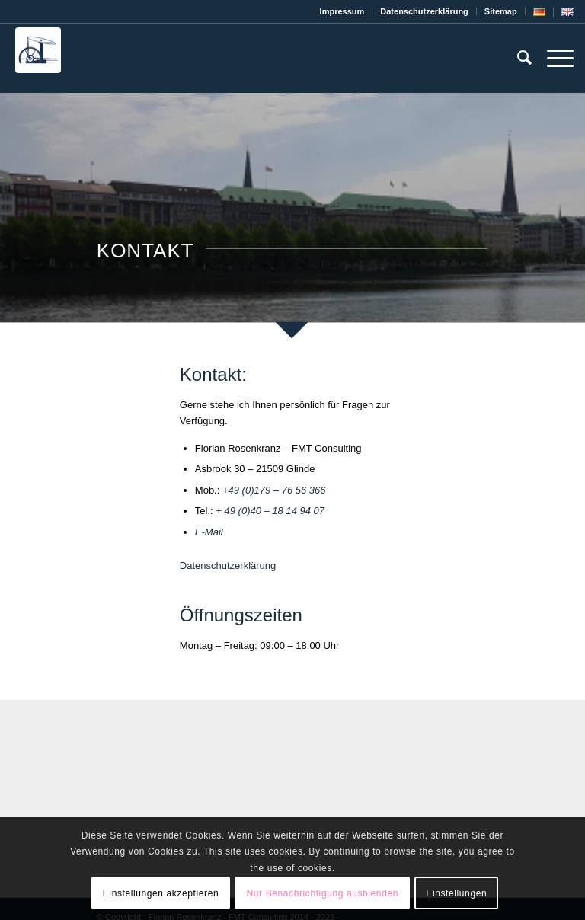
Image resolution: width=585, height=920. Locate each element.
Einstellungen (456, 893)
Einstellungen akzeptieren (161, 893)
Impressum (342, 11)
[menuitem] (342, 11)
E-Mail (209, 532)
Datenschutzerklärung (228, 565)
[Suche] (517, 58)
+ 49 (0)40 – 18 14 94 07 (270, 510)
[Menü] (553, 58)
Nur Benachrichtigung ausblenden (322, 893)
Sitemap (500, 11)
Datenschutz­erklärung (424, 11)
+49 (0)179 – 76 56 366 (274, 490)
